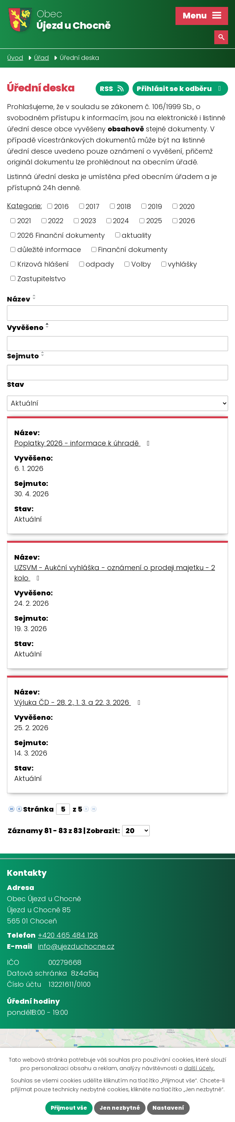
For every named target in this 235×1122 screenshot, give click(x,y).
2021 (24, 220)
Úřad (41, 57)
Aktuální (28, 519)
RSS (112, 88)
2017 (92, 206)
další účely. (199, 1068)
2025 (154, 220)
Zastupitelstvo (41, 278)
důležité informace (49, 249)
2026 (187, 220)
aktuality (136, 235)
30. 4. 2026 (31, 494)
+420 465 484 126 (68, 935)
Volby (141, 264)
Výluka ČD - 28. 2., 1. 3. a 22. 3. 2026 (78, 702)
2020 (187, 206)
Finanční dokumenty (132, 249)
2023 (88, 220)
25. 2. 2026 (31, 728)
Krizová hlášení (43, 264)
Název (18, 299)
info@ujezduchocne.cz (76, 946)
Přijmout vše (69, 1108)
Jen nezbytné (119, 1108)
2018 (124, 206)
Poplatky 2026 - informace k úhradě (83, 443)
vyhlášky (182, 264)
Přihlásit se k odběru (180, 88)
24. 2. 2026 (31, 603)
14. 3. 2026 (30, 753)
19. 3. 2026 (30, 628)
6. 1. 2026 (28, 468)
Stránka (38, 809)
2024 (121, 220)
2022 (55, 220)
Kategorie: (24, 205)
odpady (100, 264)
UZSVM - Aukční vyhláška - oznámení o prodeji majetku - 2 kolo (114, 573)
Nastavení (168, 1108)
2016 (61, 206)
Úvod (15, 57)
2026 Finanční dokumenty (61, 235)
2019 (155, 206)
